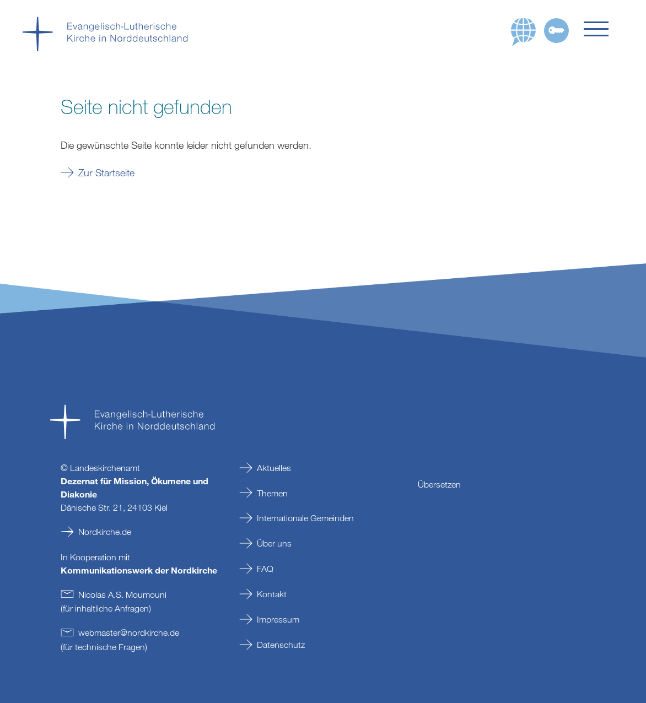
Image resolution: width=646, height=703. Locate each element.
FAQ (265, 569)
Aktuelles (274, 468)
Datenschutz (281, 645)
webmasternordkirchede (128, 632)
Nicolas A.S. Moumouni (122, 594)
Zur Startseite (106, 172)
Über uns (274, 543)
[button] (604, 29)
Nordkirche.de (104, 532)
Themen (272, 493)
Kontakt (272, 594)
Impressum (278, 619)
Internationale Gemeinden (305, 518)
